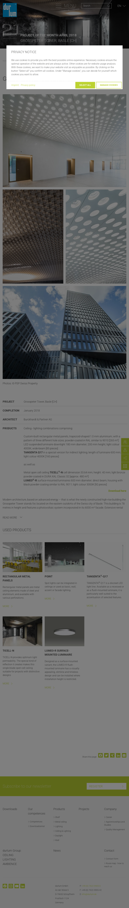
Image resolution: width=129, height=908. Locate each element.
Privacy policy (28, 85)
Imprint (15, 85)
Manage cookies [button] (109, 85)
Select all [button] (85, 85)
